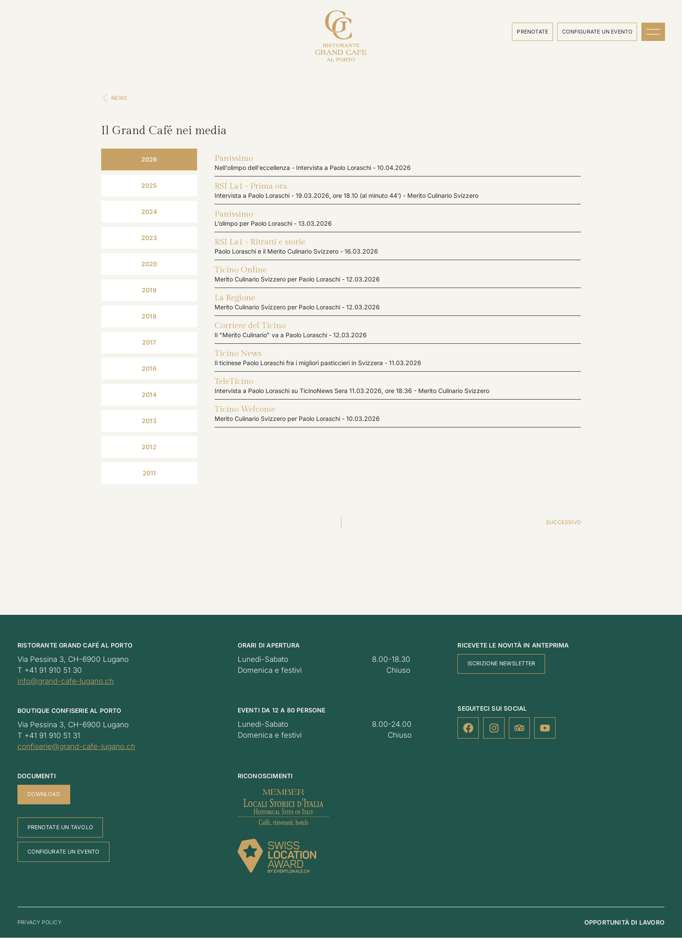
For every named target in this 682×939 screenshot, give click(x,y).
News (120, 99)
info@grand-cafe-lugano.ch (65, 682)
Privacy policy (39, 923)
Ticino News (238, 354)
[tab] (149, 161)
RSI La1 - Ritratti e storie (260, 243)
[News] (105, 99)
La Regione (235, 299)
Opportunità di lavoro (624, 923)
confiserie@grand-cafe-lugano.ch (76, 747)
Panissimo (234, 159)
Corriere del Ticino (250, 327)
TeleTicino (234, 382)
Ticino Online (241, 271)
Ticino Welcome (245, 410)
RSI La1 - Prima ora (251, 187)
